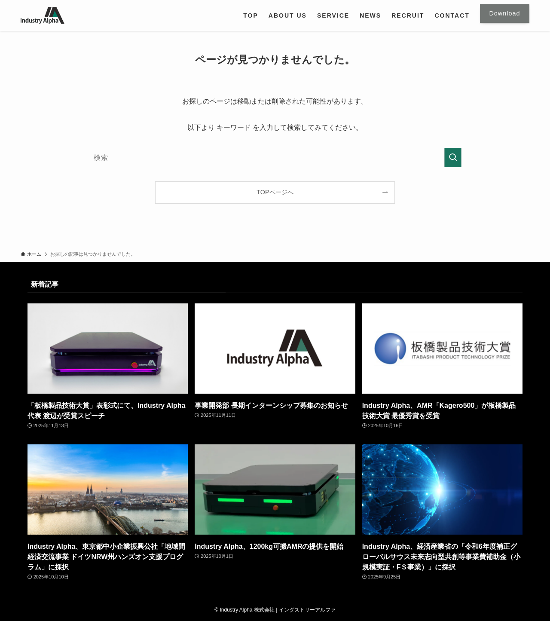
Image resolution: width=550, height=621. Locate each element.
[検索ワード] (275, 157)
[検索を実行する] (452, 157)
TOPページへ (275, 192)
